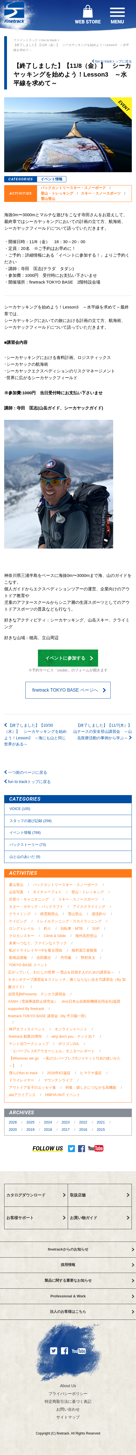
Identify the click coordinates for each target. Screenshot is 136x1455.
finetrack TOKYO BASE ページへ (69, 690)
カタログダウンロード (36, 1195)
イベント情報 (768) (25, 832)
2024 (48, 1122)
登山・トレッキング (57, 193)
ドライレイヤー (21, 1080)
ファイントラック (25, 40)
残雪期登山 (49, 914)
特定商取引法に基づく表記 (68, 1401)
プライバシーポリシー (68, 1393)
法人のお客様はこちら (92, 1311)
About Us (68, 1385)
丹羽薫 (65, 958)
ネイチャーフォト (47, 892)
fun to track (49, 40)
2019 (31, 1129)
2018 (48, 1129)
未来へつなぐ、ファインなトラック (38, 943)
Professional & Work (92, 1296)
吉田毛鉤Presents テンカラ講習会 (37, 994)
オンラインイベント (71, 1029)
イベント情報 (51, 179)
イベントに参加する (69, 658)
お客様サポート (36, 1217)
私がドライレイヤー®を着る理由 (35, 950)
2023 (66, 1122)
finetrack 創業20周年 (25, 1036)
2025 (31, 1122)
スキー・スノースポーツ (101, 193)
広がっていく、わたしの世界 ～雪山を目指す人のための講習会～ (61, 972)
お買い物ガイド (100, 1217)
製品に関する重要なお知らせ (89, 1280)
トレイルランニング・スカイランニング (69, 921)
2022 (83, 1122)
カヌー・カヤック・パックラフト (36, 906)
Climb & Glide (55, 936)
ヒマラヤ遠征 (91, 1073)
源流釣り (99, 914)
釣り (47, 928)
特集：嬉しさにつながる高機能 (90, 1087)
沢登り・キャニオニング (29, 899)
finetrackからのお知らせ (91, 1249)
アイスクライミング (89, 906)
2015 (101, 1129)
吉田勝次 (44, 958)
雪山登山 (48, 199)
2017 (66, 1129)
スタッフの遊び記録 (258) (30, 821)
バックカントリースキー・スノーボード (73, 188)
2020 (13, 1129)
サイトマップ (68, 1417)
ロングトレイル (21, 928)
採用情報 (97, 1265)
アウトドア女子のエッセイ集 (32, 1087)
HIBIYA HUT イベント (63, 1095)
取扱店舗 (100, 1195)
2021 (101, 1122)
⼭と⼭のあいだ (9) (24, 857)
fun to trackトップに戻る (112, 61)
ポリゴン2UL (68, 1044)
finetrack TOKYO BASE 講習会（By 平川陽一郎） (48, 1016)
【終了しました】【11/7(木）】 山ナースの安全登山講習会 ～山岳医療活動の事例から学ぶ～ (100, 731)
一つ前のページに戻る (25, 772)
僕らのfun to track (23, 1073)
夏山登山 (16, 885)
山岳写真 (16, 892)
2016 (83, 1129)
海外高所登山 (86, 936)
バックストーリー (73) (27, 844)
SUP (95, 928)
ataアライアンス (22, 1095)
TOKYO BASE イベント (28, 965)
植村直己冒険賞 (84, 950)
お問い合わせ (68, 1409)
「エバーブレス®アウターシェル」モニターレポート (52, 1051)
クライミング (20, 914)
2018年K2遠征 (59, 1073)
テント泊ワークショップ (29, 1044)
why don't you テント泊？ (73, 1036)
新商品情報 (18, 958)
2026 (13, 1122)
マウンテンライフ (58, 1080)
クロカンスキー (21, 936)
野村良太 (88, 958)
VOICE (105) (19, 809)
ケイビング (18, 921)
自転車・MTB (71, 928)
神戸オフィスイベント (27, 1029)
